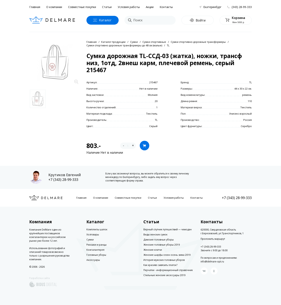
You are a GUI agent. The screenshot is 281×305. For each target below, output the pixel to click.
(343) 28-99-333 (242, 7)
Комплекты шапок (96, 229)
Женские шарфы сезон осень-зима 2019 (166, 255)
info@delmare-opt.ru (212, 261)
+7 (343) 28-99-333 (63, 179)
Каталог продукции (113, 42)
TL (168, 45)
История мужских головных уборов (164, 260)
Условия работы (129, 7)
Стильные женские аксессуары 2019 (164, 275)
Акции (150, 7)
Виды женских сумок (155, 234)
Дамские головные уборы (158, 239)
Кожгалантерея (95, 249)
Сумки (134, 42)
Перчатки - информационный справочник (168, 270)
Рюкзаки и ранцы (96, 244)
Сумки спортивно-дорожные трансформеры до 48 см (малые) (124, 45)
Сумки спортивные (154, 42)
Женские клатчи (152, 249)
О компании (54, 7)
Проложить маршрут (213, 238)
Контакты (166, 7)
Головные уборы (96, 255)
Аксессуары (93, 260)
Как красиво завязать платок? (160, 265)
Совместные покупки (82, 7)
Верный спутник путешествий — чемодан (167, 229)
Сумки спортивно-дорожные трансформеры (198, 42)
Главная (34, 7)
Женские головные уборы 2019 (161, 244)
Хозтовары (92, 234)
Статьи (107, 7)
